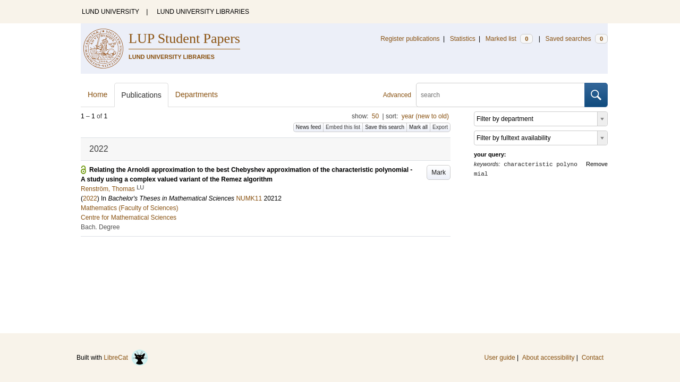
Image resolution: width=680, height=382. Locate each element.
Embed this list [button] (343, 127)
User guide (499, 357)
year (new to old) (425, 116)
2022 (90, 198)
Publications (141, 95)
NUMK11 (249, 198)
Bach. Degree (100, 227)
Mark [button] (438, 172)
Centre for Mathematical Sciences (128, 217)
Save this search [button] (384, 127)
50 (375, 116)
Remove (597, 164)
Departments (196, 94)
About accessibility (548, 357)
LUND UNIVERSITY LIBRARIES (203, 11)
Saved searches (576, 38)
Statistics (462, 38)
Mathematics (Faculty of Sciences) (129, 208)
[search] (500, 95)
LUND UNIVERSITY (110, 11)
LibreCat (126, 357)
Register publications (409, 38)
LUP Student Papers (184, 38)
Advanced (397, 95)
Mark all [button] (418, 127)
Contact (593, 357)
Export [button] (440, 127)
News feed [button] (308, 127)
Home (97, 94)
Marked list (509, 38)
